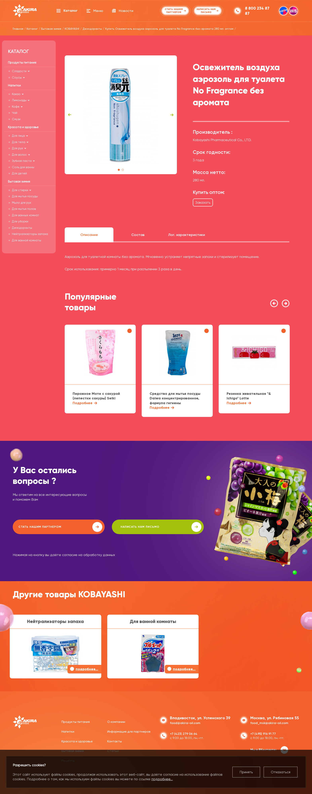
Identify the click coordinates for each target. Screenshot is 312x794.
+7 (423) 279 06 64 (183, 733)
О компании (116, 721)
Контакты (114, 741)
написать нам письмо (125, 527)
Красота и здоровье (77, 741)
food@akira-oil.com (185, 722)
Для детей (19, 173)
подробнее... (162, 779)
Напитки (67, 731)
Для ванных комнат (25, 215)
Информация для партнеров (128, 731)
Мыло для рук (21, 202)
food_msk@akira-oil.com (269, 722)
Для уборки (20, 221)
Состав (137, 235)
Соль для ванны (23, 167)
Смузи (16, 119)
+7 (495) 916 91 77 (263, 733)
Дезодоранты (22, 228)
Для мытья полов (24, 209)
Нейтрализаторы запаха (30, 234)
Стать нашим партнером (48, 527)
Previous (70, 115)
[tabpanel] (121, 114)
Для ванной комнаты (26, 240)
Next (172, 115)
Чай (14, 113)
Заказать (203, 202)
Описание (89, 235)
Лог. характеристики (186, 235)
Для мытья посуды (25, 196)
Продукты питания (75, 721)
